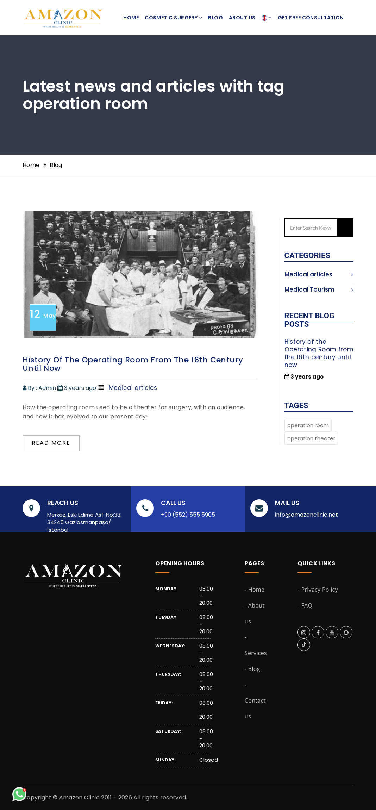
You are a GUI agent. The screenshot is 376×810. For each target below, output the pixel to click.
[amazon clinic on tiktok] (303, 645)
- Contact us (255, 700)
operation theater (311, 438)
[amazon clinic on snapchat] (346, 632)
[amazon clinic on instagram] (303, 632)
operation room (308, 425)
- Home (254, 589)
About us (242, 17)
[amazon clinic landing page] (60, 9)
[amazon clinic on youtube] (332, 632)
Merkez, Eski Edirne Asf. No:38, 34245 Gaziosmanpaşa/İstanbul (84, 522)
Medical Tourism (319, 289)
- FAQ (304, 605)
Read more (51, 443)
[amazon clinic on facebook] (318, 632)
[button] (267, 17)
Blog (215, 17)
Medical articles (319, 274)
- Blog (252, 669)
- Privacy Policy (317, 589)
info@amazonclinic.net (306, 515)
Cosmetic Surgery (173, 17)
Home (131, 17)
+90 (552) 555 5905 (188, 515)
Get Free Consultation (311, 17)
